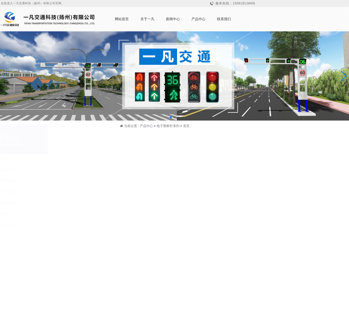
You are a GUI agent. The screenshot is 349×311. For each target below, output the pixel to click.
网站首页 (122, 19)
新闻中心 (173, 19)
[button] (171, 117)
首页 (186, 126)
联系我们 (224, 19)
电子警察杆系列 (168, 126)
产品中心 (198, 19)
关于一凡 (147, 19)
